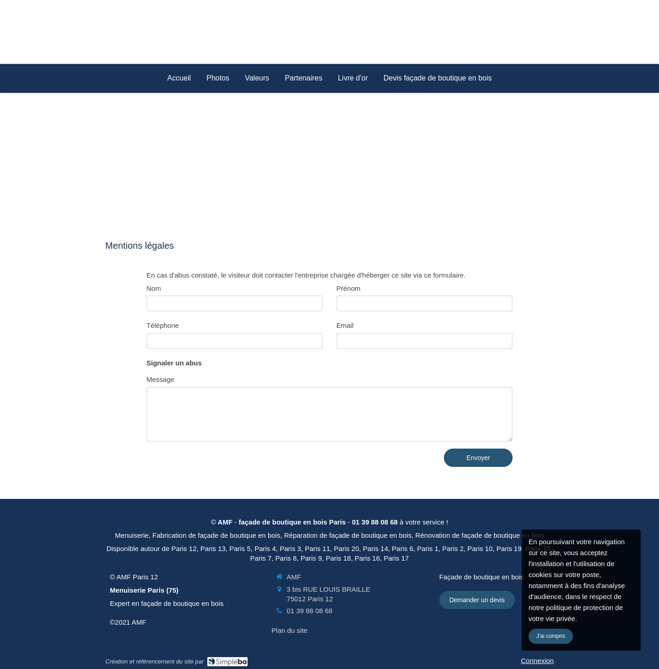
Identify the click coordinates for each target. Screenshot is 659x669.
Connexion (537, 660)
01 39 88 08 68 (309, 611)
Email (345, 325)
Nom (153, 288)
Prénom (348, 288)
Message (160, 379)
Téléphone (162, 325)
